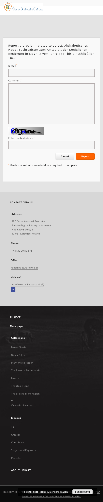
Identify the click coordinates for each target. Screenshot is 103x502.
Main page (16, 326)
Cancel (65, 156)
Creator (15, 434)
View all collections (22, 405)
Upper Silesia (19, 355)
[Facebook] (13, 290)
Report (85, 156)
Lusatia (15, 378)
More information (58, 492)
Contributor (17, 442)
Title (13, 427)
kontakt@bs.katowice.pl (24, 267)
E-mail (12, 65)
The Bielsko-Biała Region (25, 393)
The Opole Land (20, 386)
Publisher (16, 458)
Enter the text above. (21, 138)
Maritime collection (22, 362)
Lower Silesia (18, 347)
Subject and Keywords (23, 450)
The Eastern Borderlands (25, 370)
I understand (82, 491)
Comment (14, 80)
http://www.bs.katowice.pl (27, 284)
